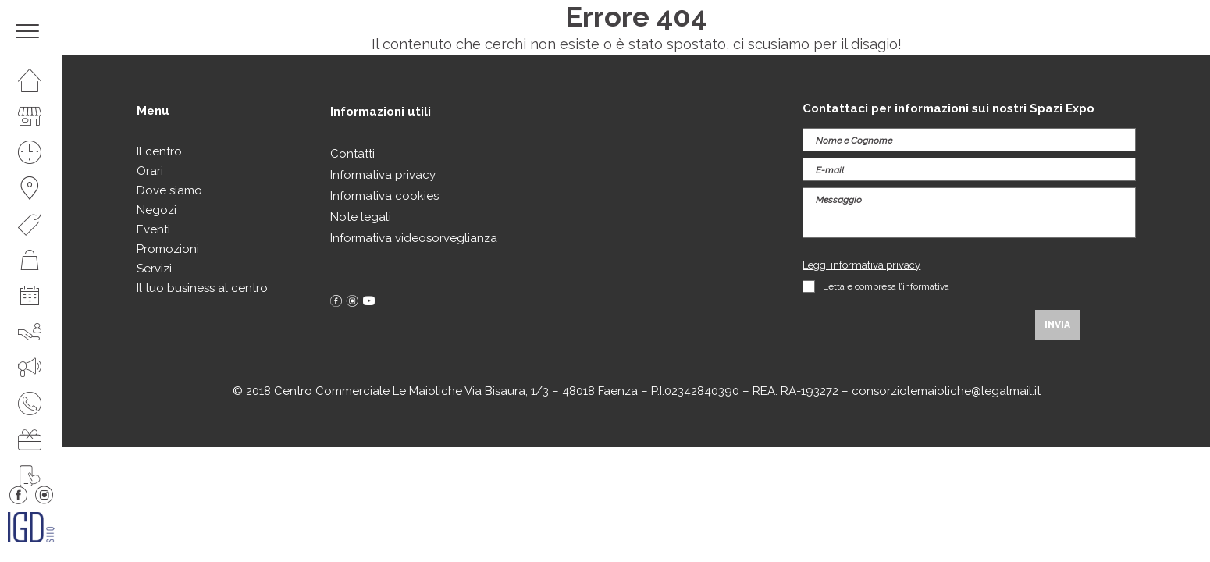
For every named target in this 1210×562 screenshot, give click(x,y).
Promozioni (168, 249)
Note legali (360, 217)
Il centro (159, 151)
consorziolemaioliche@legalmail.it (946, 391)
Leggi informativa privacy (861, 265)
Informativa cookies (384, 196)
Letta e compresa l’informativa (886, 286)
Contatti (352, 154)
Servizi (154, 268)
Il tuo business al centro (202, 288)
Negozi (156, 210)
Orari (150, 171)
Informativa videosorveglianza (413, 238)
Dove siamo (169, 190)
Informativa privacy (383, 175)
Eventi (153, 229)
